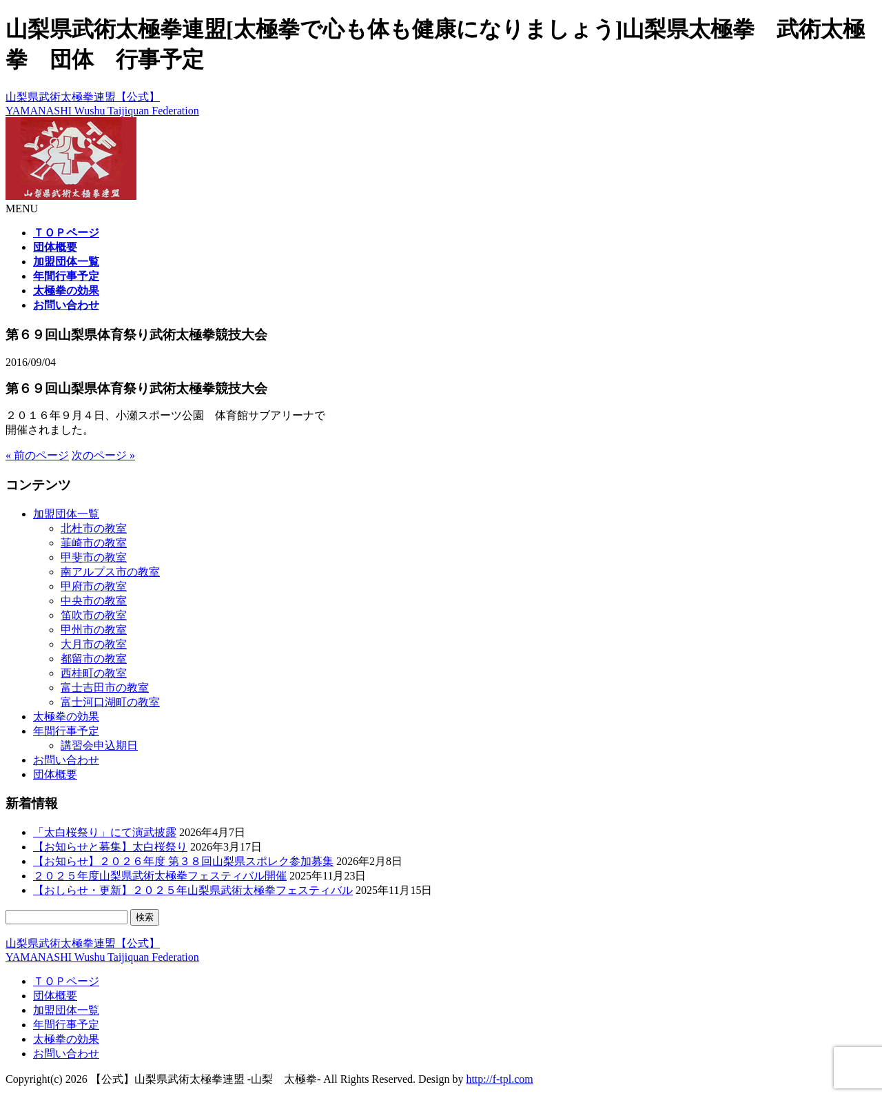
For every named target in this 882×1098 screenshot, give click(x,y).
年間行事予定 (66, 731)
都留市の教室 (94, 658)
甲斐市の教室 (94, 557)
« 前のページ (37, 455)
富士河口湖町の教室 (110, 702)
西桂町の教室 (94, 673)
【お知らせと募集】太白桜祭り (110, 847)
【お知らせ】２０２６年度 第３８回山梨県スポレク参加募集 (183, 861)
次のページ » (103, 455)
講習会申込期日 (99, 745)
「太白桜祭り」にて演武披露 (104, 832)
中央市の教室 (94, 601)
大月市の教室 (94, 644)
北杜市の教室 (94, 528)
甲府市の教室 (94, 586)
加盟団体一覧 (66, 514)
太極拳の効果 (66, 716)
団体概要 (55, 774)
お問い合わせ (66, 760)
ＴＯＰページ (66, 981)
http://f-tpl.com (499, 1079)
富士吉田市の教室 (105, 687)
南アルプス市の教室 (110, 572)
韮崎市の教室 (94, 543)
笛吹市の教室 (94, 615)
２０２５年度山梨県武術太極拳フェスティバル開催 (160, 876)
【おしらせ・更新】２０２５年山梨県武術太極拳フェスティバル (193, 890)
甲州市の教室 (94, 630)
